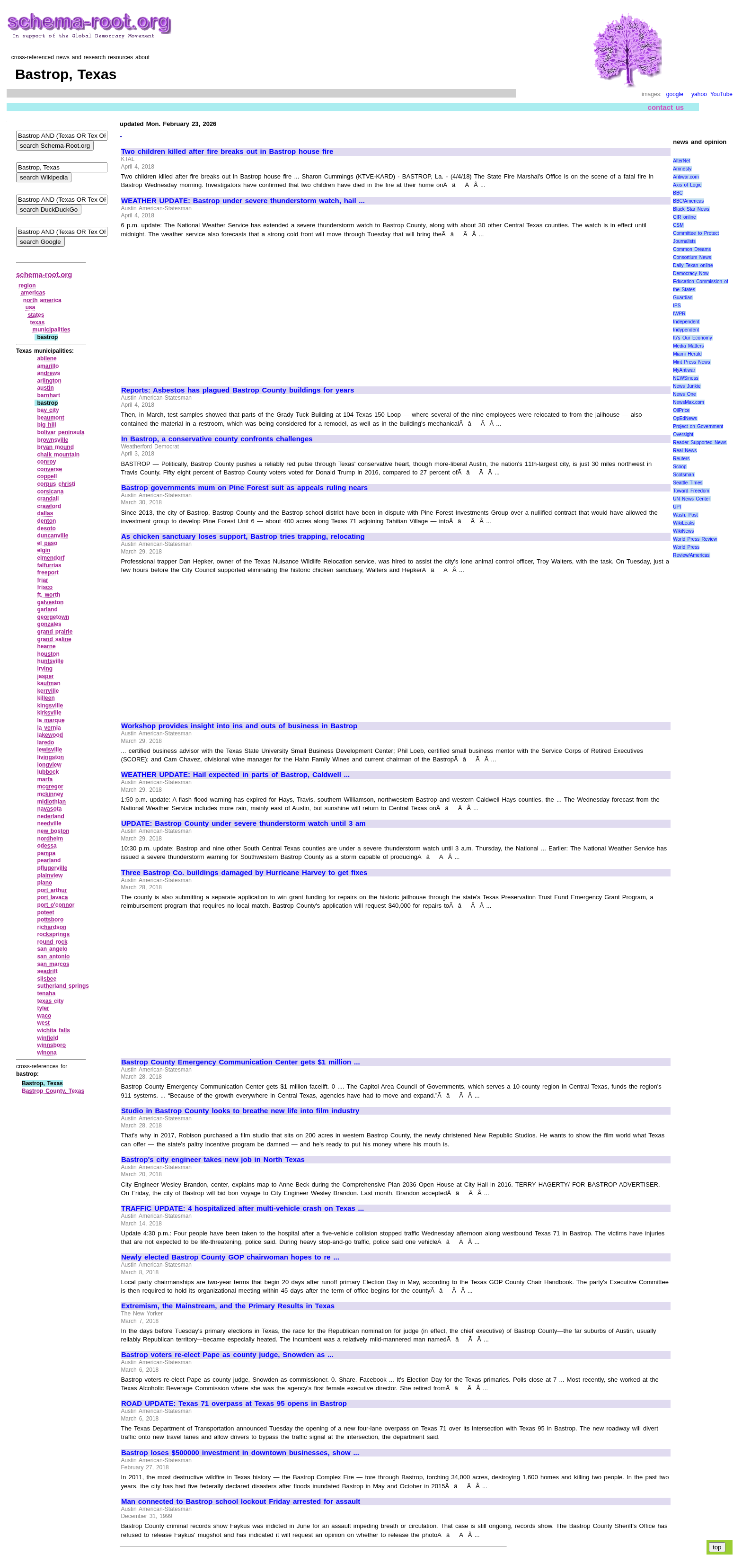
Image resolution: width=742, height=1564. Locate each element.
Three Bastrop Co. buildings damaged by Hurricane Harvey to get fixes (244, 872)
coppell (47, 476)
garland (47, 609)
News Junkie (686, 386)
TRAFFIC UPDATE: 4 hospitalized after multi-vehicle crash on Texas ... (242, 1208)
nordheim (50, 838)
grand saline (54, 639)
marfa (45, 779)
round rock (52, 941)
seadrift (47, 971)
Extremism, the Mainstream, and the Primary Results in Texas (228, 1306)
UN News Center (691, 498)
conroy (46, 461)
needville (49, 823)
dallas (45, 513)
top (717, 1547)
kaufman (48, 683)
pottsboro (50, 919)
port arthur (52, 890)
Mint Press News (691, 362)
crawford (49, 506)
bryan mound (55, 447)
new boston (53, 831)
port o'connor (55, 905)
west (43, 1022)
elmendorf (50, 557)
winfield (47, 1038)
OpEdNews (685, 418)
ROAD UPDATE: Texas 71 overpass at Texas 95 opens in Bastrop (234, 1403)
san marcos (53, 964)
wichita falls (53, 1030)
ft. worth (48, 594)
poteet (45, 912)
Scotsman (683, 474)
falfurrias (49, 565)
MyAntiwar (684, 370)
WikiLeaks (684, 523)
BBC (678, 193)
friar (42, 580)
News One (684, 394)
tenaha (46, 993)
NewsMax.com (688, 402)
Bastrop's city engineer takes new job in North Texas (213, 1159)
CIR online (684, 217)
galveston (50, 602)
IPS (676, 305)
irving (45, 668)
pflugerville (52, 868)
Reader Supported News (699, 442)
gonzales (49, 624)
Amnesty (682, 168)
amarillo (48, 366)
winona (46, 1052)
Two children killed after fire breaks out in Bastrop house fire (227, 151)
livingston (50, 757)
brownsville (52, 440)
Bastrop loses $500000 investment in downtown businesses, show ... (240, 1453)
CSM (678, 225)
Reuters (681, 458)
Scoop (679, 466)
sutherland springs (63, 986)
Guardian (682, 297)
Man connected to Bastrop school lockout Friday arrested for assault (240, 1501)
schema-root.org (44, 274)
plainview (49, 875)
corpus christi (56, 484)
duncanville (52, 535)
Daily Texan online (693, 265)
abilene (46, 358)
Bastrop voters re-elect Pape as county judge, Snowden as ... (227, 1354)
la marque (50, 720)
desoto (46, 528)
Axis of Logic (687, 185)
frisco (45, 587)
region (27, 285)
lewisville (49, 749)
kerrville (48, 691)
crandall (48, 498)
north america (42, 300)
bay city (48, 410)
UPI (677, 506)
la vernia (49, 727)
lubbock (48, 772)
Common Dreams (692, 249)
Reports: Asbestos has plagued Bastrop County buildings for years (237, 390)
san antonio (53, 956)
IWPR (679, 313)
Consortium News (692, 257)
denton (46, 521)
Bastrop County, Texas (53, 1091)
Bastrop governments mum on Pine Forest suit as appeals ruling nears (244, 488)
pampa (46, 853)
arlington (49, 380)
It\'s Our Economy (692, 337)
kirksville (49, 712)
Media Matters (688, 346)
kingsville (50, 705)
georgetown (53, 617)
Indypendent (686, 329)
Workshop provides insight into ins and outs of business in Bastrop (239, 726)
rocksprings (53, 934)
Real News (685, 450)
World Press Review (695, 539)
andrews (48, 373)
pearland (49, 860)
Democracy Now (690, 273)
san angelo (52, 949)
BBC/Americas (688, 201)
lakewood (50, 735)
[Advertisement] (200, 307)
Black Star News (691, 209)
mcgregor (50, 786)
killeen (45, 698)
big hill (46, 424)
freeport (47, 572)
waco (44, 1015)
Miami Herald (687, 354)
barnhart (48, 395)
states (36, 315)
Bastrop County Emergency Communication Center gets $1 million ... (240, 1062)
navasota (49, 808)
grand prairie (54, 631)
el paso (47, 543)
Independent (686, 321)
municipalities (52, 329)
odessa (46, 845)
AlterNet (681, 160)
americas (33, 292)
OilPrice (681, 410)
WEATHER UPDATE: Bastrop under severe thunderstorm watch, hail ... (243, 201)
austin (45, 387)
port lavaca (52, 897)
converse (49, 469)
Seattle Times (687, 482)
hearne (46, 646)
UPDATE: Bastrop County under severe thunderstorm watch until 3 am (243, 823)
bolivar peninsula (60, 432)
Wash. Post (685, 515)
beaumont (50, 417)
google (674, 94)
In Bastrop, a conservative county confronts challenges (217, 439)
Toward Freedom (691, 490)
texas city (50, 1001)
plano (44, 882)
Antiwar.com (685, 176)
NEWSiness (685, 378)
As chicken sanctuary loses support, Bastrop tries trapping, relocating (243, 536)
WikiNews (683, 531)
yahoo (699, 94)
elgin (43, 550)
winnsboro (51, 1045)
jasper (45, 676)
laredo (45, 742)
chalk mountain (58, 454)
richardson (51, 927)
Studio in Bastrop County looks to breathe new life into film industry (240, 1111)
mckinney (50, 794)
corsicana (50, 491)
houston (48, 654)
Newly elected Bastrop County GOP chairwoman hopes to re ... (230, 1257)
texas (37, 322)
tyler (43, 1008)
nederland (50, 816)
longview (49, 764)
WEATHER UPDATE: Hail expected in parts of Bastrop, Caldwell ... (235, 774)
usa (30, 307)
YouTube (721, 94)
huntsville (50, 661)
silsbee (46, 978)
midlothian (51, 801)
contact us (666, 107)
